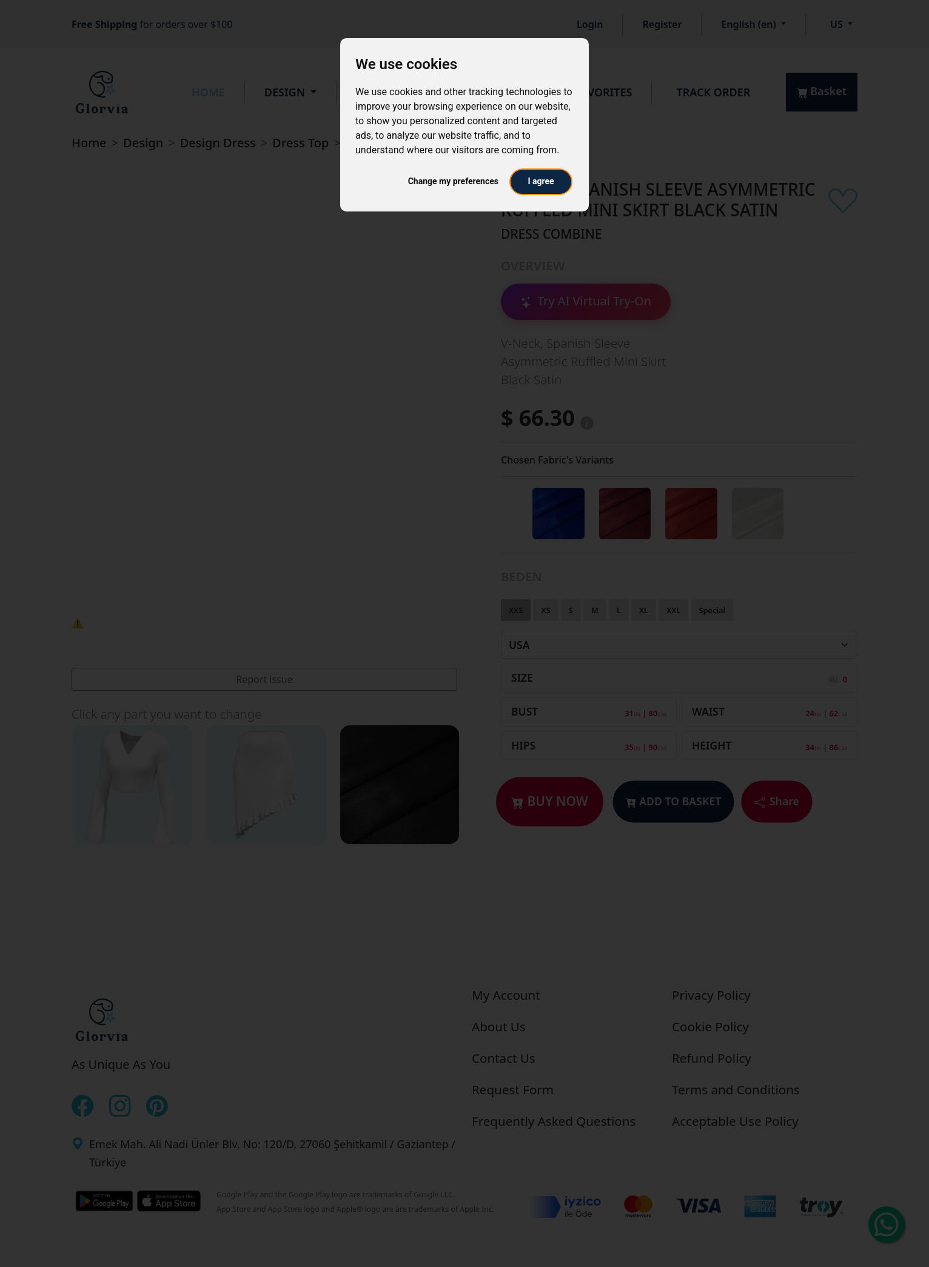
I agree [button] (541, 181)
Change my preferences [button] (453, 181)
